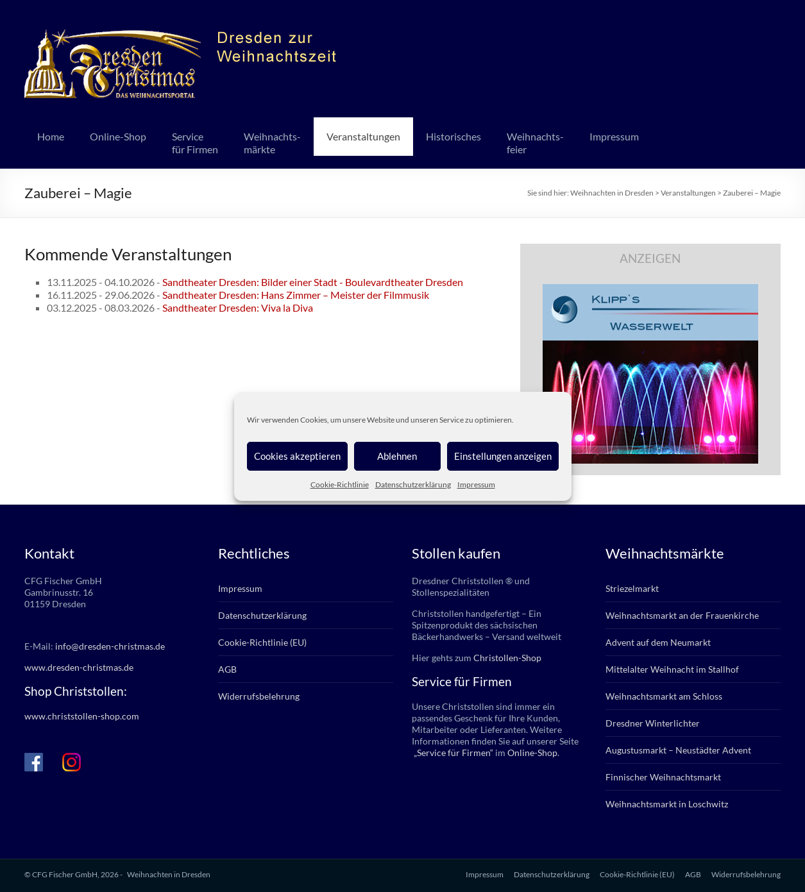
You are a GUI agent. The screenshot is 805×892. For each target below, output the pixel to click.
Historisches (453, 136)
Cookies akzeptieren (297, 456)
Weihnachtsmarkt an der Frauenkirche (682, 615)
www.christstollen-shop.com (81, 716)
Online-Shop (118, 136)
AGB (227, 669)
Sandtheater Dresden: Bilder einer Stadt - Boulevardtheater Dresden (312, 282)
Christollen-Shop (507, 657)
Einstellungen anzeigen (503, 456)
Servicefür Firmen (195, 142)
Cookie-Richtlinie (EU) (262, 642)
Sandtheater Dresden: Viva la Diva (237, 307)
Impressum (476, 484)
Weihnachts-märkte (272, 142)
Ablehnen (397, 456)
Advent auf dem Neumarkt (658, 642)
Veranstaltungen (363, 136)
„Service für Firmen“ (452, 752)
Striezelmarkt (632, 588)
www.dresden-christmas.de (78, 667)
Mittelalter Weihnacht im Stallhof (672, 669)
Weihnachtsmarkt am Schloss (664, 696)
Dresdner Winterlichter (653, 723)
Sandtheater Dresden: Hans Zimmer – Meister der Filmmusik (295, 295)
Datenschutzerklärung (413, 484)
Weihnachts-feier (535, 142)
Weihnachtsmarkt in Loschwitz (667, 803)
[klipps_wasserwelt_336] (650, 290)
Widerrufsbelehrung (259, 696)
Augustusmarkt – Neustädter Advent (678, 750)
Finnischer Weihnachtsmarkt (663, 776)
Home (50, 136)
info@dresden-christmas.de (110, 646)
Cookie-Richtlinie (339, 484)
